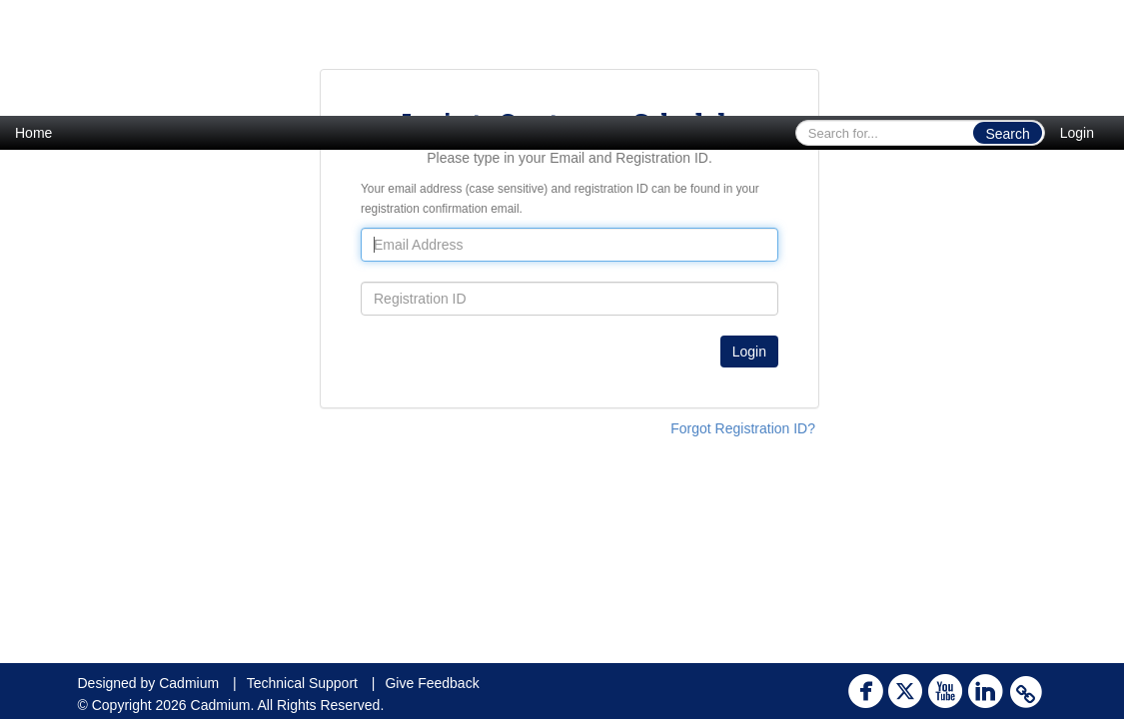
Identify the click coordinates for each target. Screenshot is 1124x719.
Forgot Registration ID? (742, 428)
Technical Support (302, 683)
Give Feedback (432, 683)
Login (1077, 133)
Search (1007, 134)
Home (33, 133)
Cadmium (189, 683)
